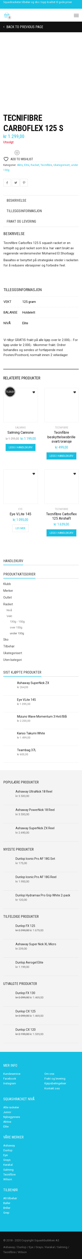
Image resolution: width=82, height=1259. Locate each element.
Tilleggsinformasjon (24, 211)
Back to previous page (24, 27)
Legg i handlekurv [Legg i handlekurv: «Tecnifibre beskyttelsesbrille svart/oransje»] (61, 455)
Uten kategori (12, 660)
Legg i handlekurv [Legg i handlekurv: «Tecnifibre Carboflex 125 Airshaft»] (61, 532)
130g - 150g (17, 621)
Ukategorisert (61, 165)
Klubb (7, 584)
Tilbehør (9, 646)
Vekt (9, 616)
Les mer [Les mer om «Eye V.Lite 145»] (20, 528)
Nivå (9, 610)
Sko (6, 639)
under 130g (17, 633)
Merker (8, 590)
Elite (26, 165)
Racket (35, 165)
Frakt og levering (21, 221)
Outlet (7, 597)
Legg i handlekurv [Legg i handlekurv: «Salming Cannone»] (20, 447)
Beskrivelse (16, 200)
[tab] (41, 200)
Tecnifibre (46, 165)
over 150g (16, 627)
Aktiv (20, 165)
